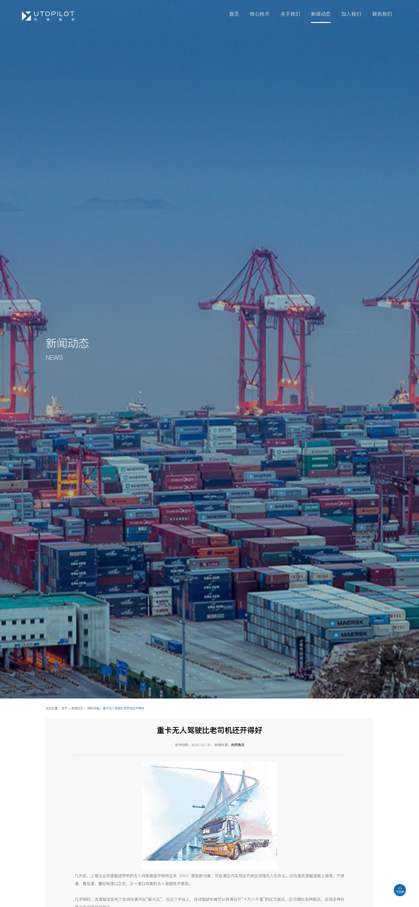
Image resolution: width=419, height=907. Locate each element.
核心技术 (259, 14)
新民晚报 (237, 744)
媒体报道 (93, 708)
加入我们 (351, 14)
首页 (234, 14)
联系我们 (382, 14)
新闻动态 (321, 14)
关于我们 (290, 14)
